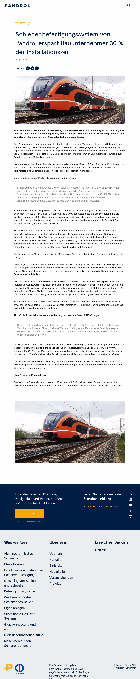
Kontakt (54, 559)
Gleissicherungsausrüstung (23, 635)
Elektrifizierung (14, 564)
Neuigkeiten (58, 571)
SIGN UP (30, 513)
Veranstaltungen (61, 577)
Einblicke (55, 565)
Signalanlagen (14, 608)
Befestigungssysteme (19, 591)
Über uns (56, 553)
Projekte (55, 583)
